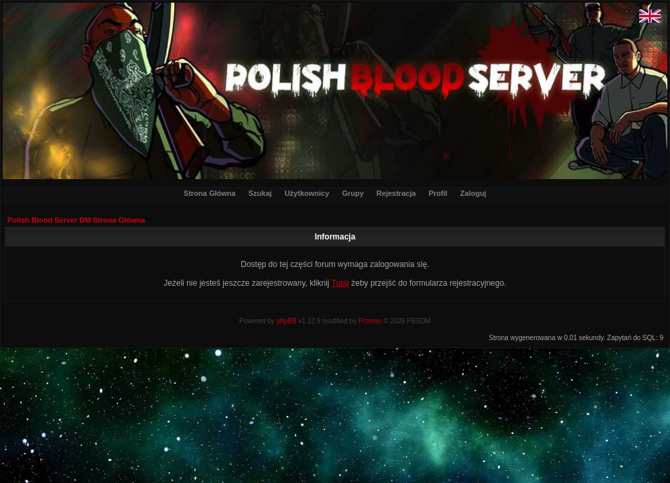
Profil (438, 193)
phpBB (287, 321)
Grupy (352, 193)
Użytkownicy (307, 193)
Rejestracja (396, 193)
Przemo (369, 321)
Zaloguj (473, 193)
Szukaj (260, 193)
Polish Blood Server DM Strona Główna (76, 220)
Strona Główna (210, 193)
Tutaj (340, 283)
